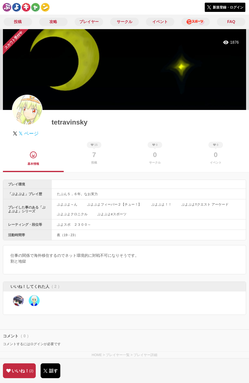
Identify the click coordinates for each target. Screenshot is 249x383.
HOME (97, 355)
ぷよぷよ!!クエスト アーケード (205, 204)
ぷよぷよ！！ (161, 204)
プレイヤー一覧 (118, 355)
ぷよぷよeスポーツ (111, 214)
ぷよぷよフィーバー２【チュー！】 (114, 204)
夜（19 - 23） (67, 235)
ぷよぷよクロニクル (72, 214)
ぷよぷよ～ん (67, 204)
